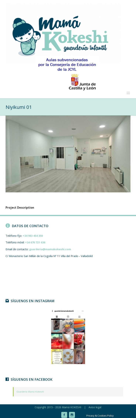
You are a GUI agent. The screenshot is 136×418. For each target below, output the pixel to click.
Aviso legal (95, 407)
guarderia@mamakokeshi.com (50, 249)
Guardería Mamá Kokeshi (30, 391)
